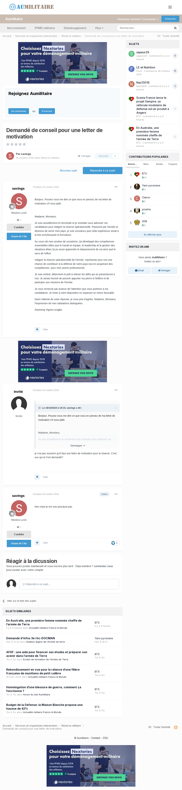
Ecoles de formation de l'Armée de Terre (45, 659)
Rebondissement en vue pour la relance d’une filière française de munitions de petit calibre (43, 671)
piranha (146, 209)
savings (26, 153)
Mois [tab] (146, 164)
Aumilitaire (14, 19)
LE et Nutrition (145, 67)
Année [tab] (159, 164)
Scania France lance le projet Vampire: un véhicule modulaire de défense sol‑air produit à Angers (152, 105)
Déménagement (75, 28)
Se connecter (18, 111)
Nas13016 (142, 82)
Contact (95, 737)
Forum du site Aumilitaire (36, 694)
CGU (105, 737)
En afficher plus (152, 234)
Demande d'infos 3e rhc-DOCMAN (30, 638)
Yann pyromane (104, 638)
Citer (45, 329)
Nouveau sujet (68, 170)
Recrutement (16, 28)
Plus (99, 28)
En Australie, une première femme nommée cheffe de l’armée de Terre (149, 133)
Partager (84, 156)
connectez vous (103, 565)
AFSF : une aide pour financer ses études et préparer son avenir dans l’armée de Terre (46, 653)
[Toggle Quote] (39, 407)
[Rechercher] (136, 28)
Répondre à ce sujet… (37, 584)
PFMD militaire (45, 28)
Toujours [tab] (172, 164)
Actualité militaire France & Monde (48, 627)
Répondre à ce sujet (102, 170)
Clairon (146, 197)
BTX (97, 622)
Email (139, 270)
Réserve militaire (50, 157)
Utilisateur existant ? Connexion (137, 18)
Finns (139, 70)
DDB (144, 221)
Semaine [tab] (133, 164)
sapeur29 (142, 52)
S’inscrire (170, 18)
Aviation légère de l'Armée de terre (45, 641)
